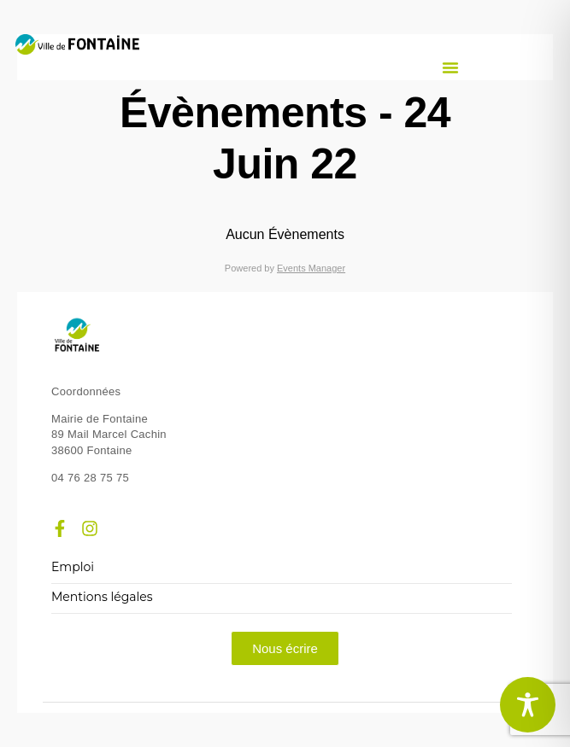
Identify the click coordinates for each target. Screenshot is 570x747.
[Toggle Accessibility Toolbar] (527, 704)
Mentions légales (102, 597)
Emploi (72, 567)
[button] (450, 67)
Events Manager (311, 268)
